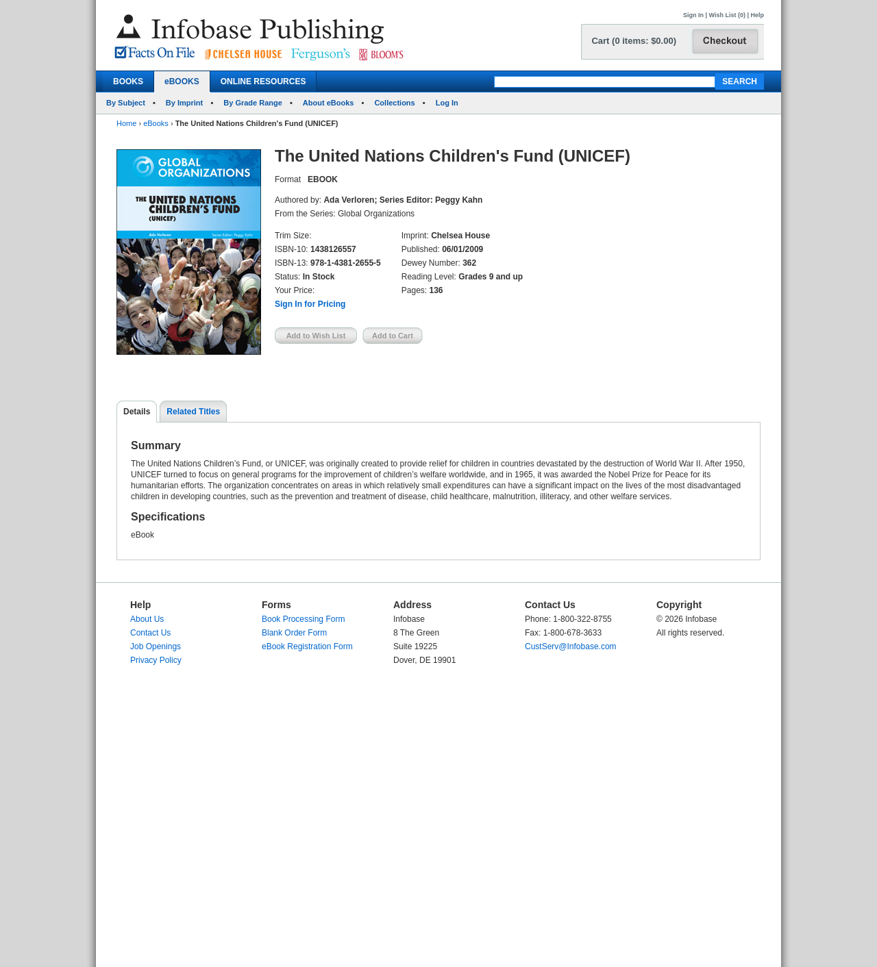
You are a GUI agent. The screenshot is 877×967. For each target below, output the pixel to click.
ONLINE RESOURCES (263, 81)
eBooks (156, 123)
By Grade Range (252, 103)
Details (136, 411)
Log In (447, 103)
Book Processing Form (303, 619)
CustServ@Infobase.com (571, 646)
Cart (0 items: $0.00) (633, 41)
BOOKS (128, 81)
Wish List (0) (727, 15)
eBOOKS (181, 81)
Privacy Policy (156, 660)
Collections (394, 103)
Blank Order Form (294, 633)
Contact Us (150, 633)
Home (126, 123)
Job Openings (155, 646)
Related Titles (193, 411)
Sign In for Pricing (310, 304)
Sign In (693, 15)
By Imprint (184, 103)
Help (757, 15)
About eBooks (328, 103)
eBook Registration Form (307, 646)
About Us (147, 619)
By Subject (125, 103)
